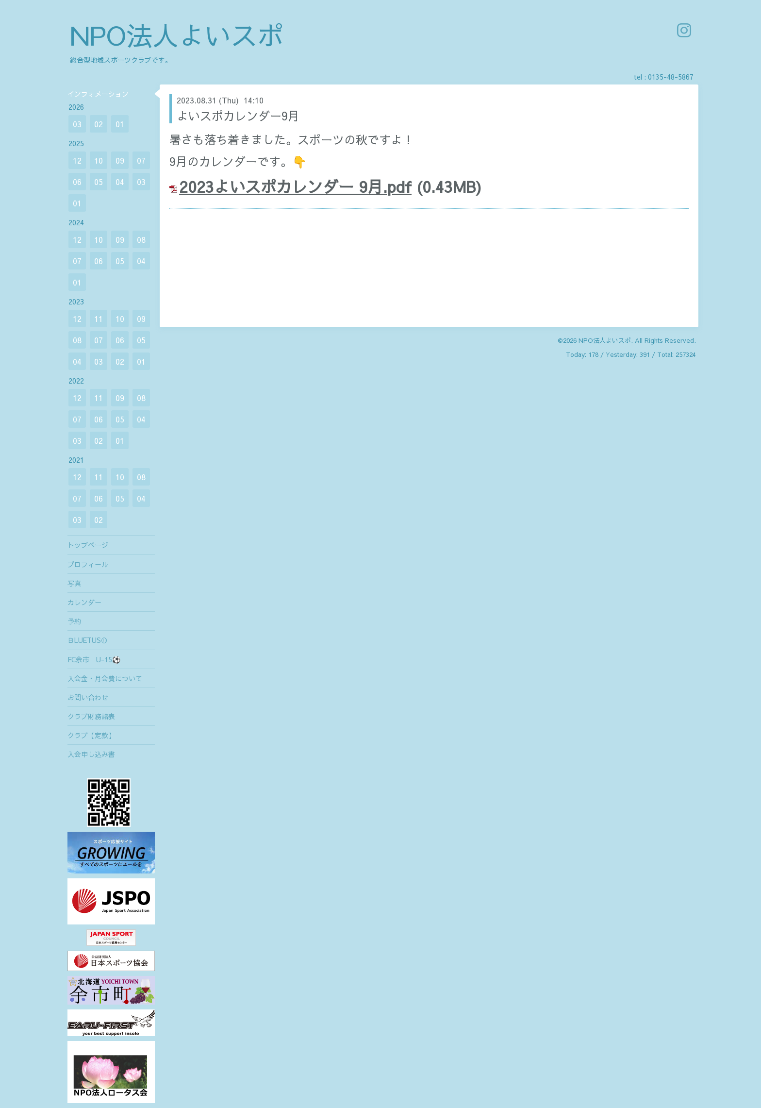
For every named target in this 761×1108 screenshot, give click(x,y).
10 (98, 160)
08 (141, 239)
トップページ (87, 545)
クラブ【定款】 (91, 735)
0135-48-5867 (671, 77)
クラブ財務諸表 (91, 716)
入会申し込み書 (91, 754)
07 (141, 160)
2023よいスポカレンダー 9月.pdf (295, 186)
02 (98, 123)
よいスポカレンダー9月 (238, 115)
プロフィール (87, 564)
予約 (74, 621)
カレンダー (84, 602)
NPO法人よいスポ (176, 35)
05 (98, 181)
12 (77, 160)
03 (77, 123)
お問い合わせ (87, 697)
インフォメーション (98, 94)
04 (120, 181)
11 (98, 318)
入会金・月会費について (104, 678)
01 (120, 123)
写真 (74, 583)
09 (120, 160)
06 (77, 181)
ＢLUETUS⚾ (87, 640)
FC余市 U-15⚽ (93, 659)
